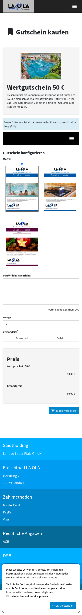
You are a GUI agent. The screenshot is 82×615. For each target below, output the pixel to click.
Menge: (8, 317)
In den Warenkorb (64, 435)
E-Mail (60, 338)
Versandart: (10, 332)
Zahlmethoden (17, 522)
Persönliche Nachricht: (17, 275)
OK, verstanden (63, 605)
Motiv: (7, 159)
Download (22, 338)
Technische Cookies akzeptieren (28, 596)
